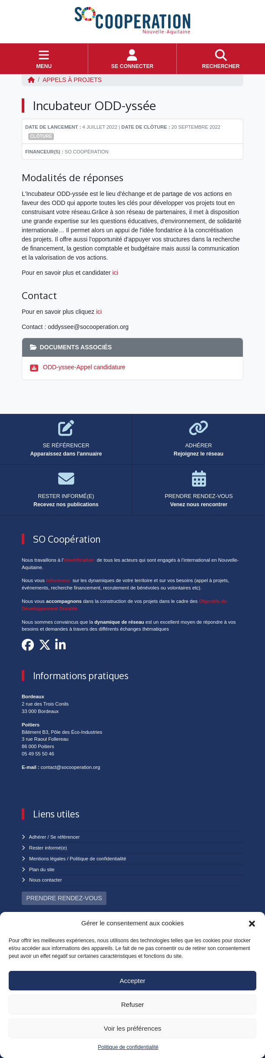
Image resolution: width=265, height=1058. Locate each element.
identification (79, 560)
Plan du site (41, 869)
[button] (252, 923)
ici (115, 272)
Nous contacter (45, 879)
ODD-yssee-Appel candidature (84, 367)
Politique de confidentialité (128, 1047)
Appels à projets (72, 79)
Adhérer (37, 837)
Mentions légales (47, 858)
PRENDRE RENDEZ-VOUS (64, 898)
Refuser (132, 1004)
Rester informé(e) (48, 847)
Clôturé (41, 136)
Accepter (132, 980)
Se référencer (65, 837)
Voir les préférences (133, 1028)
